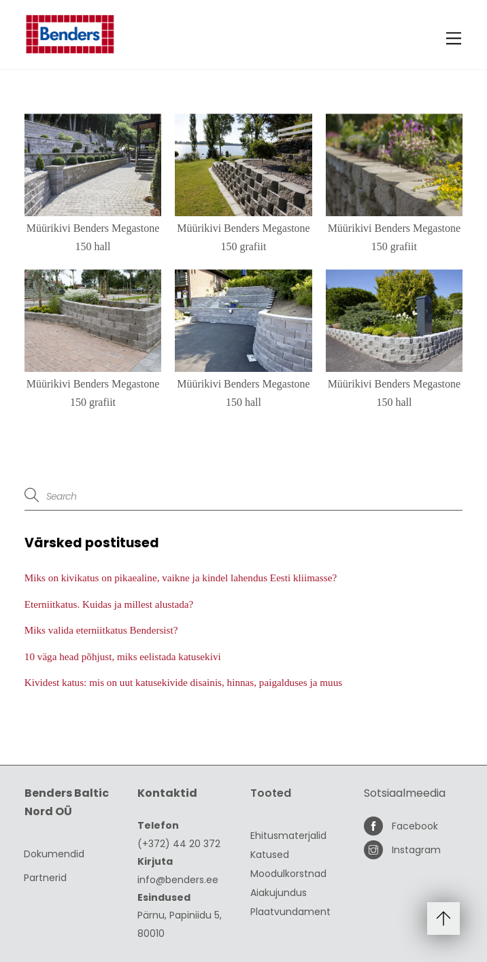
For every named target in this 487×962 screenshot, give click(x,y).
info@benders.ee (177, 880)
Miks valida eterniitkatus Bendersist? (101, 630)
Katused (269, 854)
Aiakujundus (278, 892)
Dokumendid (54, 854)
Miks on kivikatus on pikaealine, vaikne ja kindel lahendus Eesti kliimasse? (180, 577)
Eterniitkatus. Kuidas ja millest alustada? (108, 604)
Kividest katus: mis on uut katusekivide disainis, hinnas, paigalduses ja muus (183, 682)
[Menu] (453, 38)
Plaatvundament (290, 911)
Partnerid (45, 877)
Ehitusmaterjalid (288, 835)
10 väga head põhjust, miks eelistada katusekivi (122, 656)
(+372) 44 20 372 (178, 844)
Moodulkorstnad (288, 873)
